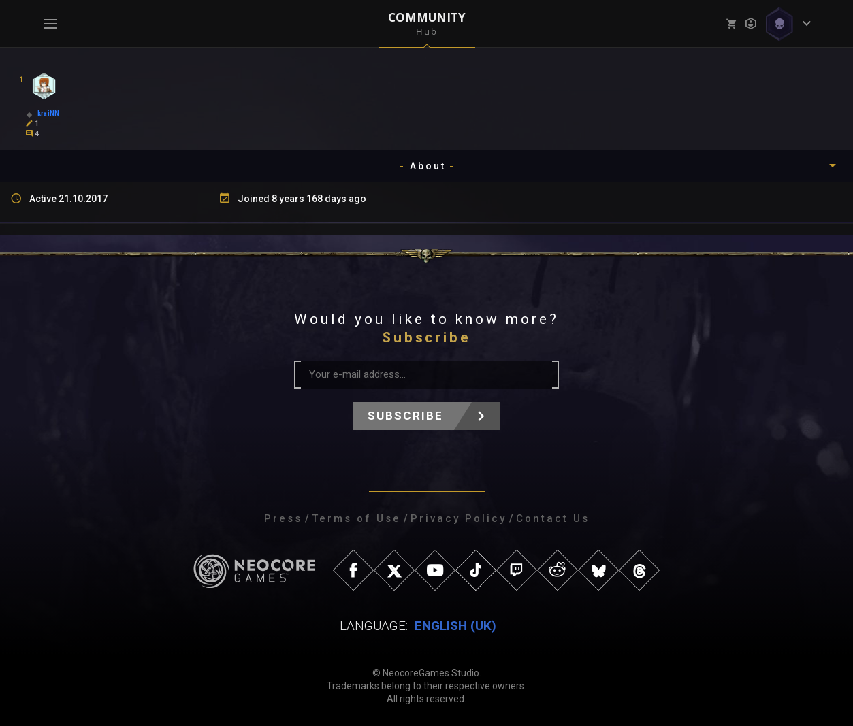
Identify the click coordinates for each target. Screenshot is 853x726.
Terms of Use (356, 518)
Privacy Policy (458, 518)
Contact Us (553, 518)
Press (283, 518)
